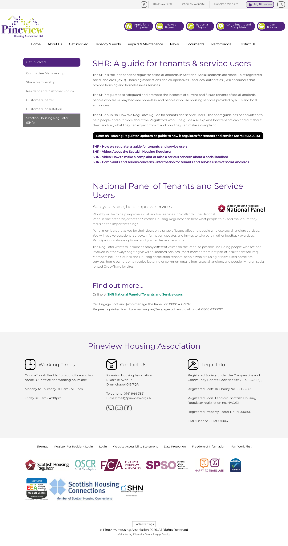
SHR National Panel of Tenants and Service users (145, 294)
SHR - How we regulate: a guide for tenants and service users (140, 146)
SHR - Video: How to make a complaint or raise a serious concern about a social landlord (160, 157)
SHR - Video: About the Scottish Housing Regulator (132, 151)
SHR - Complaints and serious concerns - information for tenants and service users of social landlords (171, 162)
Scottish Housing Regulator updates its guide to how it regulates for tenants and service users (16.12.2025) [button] (178, 136)
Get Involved (36, 62)
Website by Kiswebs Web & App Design (144, 534)
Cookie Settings (144, 524)
